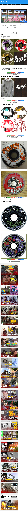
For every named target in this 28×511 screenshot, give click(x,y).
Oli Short (14, 261)
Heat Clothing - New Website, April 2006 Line (10, 76)
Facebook (20, 100)
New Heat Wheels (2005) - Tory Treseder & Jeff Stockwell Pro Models (13, 139)
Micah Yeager (18, 261)
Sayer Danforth (6, 27)
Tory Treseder (11, 73)
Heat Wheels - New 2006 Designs (7, 104)
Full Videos (12, 4)
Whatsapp (9, 100)
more (3, 336)
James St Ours (10, 27)
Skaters (3, 4)
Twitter (23, 100)
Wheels (9, 136)
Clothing (15, 101)
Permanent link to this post (14, 33)
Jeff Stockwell (14, 27)
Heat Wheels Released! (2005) (7, 201)
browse (7, 493)
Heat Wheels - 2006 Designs (6, 36)
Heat (11, 32)
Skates (7, 4)
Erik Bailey (19, 73)
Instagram (13, 100)
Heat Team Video (15, 32)
